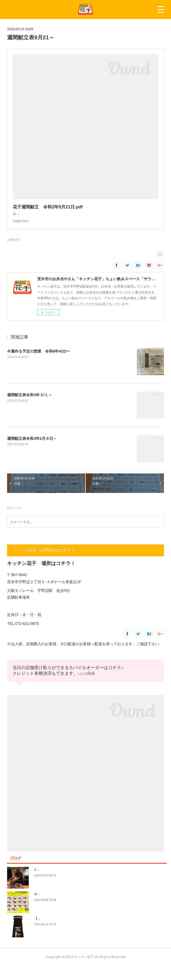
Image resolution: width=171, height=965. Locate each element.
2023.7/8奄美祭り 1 (49, 870)
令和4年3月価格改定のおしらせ (57, 894)
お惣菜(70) (13, 239)
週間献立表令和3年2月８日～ (32, 438)
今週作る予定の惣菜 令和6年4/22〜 (38, 351)
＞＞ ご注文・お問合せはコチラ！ (42, 550)
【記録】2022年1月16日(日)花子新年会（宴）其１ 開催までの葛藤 (84, 918)
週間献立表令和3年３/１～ (29, 395)
